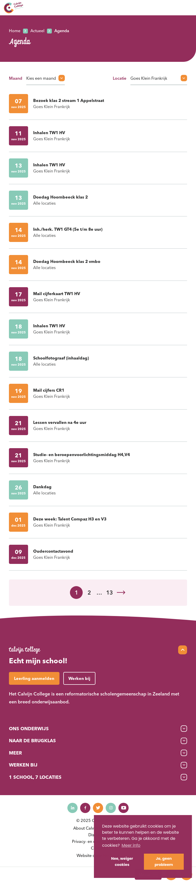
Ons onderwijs (29, 729)
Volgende (121, 592)
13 (109, 592)
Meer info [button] (130, 845)
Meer (15, 753)
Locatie (119, 78)
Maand (15, 78)
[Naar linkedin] (72, 808)
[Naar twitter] (98, 808)
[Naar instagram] (111, 808)
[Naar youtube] (123, 808)
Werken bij (23, 765)
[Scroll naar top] (182, 649)
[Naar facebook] (85, 808)
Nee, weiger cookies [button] (122, 861)
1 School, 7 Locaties (35, 777)
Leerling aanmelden (34, 678)
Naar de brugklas (32, 741)
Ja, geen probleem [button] (164, 861)
